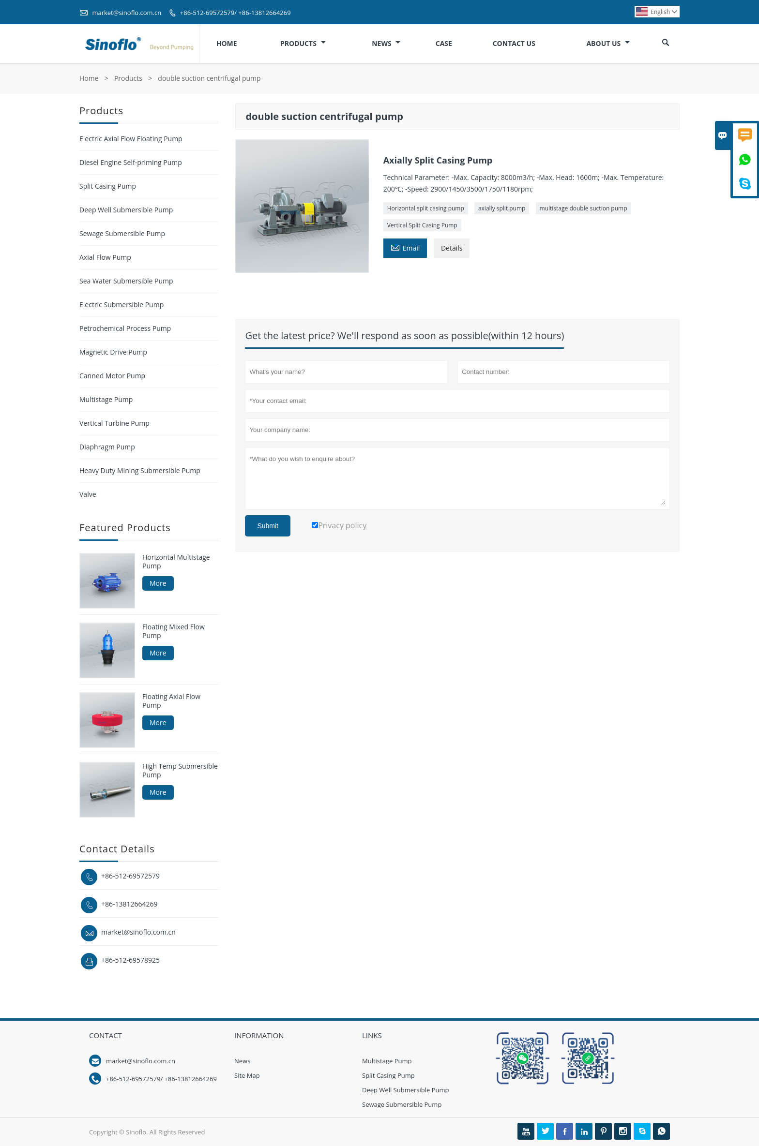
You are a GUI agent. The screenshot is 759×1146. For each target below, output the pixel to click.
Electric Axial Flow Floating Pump (130, 138)
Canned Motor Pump (112, 375)
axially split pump (502, 208)
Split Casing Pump (107, 186)
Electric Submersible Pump (121, 304)
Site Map (247, 1075)
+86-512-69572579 (130, 875)
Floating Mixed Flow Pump (173, 631)
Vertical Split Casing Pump (422, 225)
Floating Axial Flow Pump (171, 701)
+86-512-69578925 (130, 960)
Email (405, 247)
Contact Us (514, 43)
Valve (87, 494)
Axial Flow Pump (105, 257)
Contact (105, 1035)
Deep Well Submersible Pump (126, 209)
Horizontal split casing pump (425, 208)
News (386, 43)
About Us (607, 43)
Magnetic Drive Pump (113, 352)
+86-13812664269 (129, 903)
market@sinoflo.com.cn (126, 12)
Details (452, 248)
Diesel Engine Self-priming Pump (130, 162)
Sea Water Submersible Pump (126, 280)
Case (444, 43)
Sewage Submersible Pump (122, 233)
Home (226, 43)
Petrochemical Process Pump (125, 328)
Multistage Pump (106, 399)
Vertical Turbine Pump (114, 423)
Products (303, 43)
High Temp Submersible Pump (180, 770)
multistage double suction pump (583, 208)
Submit (267, 526)
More (158, 583)
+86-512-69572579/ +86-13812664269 (235, 12)
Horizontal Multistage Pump (176, 561)
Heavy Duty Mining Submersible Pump (139, 470)
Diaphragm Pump (107, 446)
